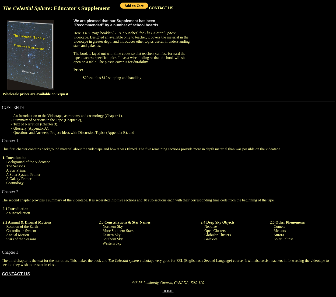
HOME (167, 291)
